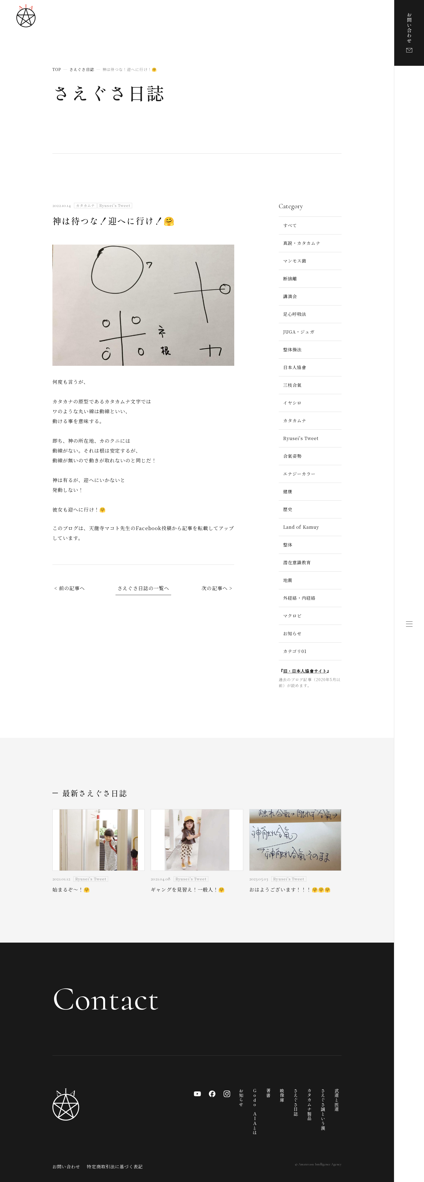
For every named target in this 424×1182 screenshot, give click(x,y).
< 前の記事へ (69, 588)
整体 (287, 545)
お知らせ (292, 633)
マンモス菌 (294, 261)
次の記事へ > (216, 588)
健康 (287, 491)
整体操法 (292, 349)
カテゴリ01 (295, 651)
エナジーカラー (299, 474)
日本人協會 (294, 367)
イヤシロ (292, 403)
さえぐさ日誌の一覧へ (143, 588)
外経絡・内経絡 (299, 598)
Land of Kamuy (301, 527)
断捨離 (290, 278)
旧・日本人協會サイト (305, 671)
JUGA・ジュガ (299, 332)
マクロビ (292, 616)
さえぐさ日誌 (108, 92)
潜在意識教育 (297, 562)
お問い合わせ (66, 1166)
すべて (290, 225)
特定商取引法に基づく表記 (115, 1166)
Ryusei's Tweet (301, 438)
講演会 (290, 296)
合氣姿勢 (292, 456)
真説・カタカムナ (302, 243)
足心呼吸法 (294, 314)
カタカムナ (294, 420)
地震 (287, 580)
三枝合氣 (292, 385)
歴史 (287, 509)
